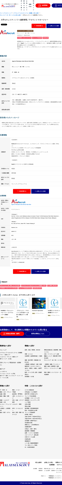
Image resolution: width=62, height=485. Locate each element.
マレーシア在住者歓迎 (30, 396)
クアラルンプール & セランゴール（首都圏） (11, 352)
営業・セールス (29, 354)
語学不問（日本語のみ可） (31, 394)
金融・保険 (3, 394)
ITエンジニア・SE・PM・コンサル (53, 360)
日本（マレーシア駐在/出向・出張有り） (10, 364)
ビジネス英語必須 (29, 390)
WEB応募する (38, 25)
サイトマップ (59, 472)
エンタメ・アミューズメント (5, 405)
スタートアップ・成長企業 (31, 435)
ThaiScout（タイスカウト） (55, 477)
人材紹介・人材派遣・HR (5, 409)
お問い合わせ (59, 468)
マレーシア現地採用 (30, 412)
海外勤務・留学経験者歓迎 (31, 408)
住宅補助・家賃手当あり (31, 420)
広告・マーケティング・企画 (51, 354)
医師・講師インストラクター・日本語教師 (52, 373)
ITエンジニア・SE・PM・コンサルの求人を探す (10, 15)
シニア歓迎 (27, 402)
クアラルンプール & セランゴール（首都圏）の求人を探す (26, 13)
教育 (13, 402)
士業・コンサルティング (18, 397)
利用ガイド (59, 462)
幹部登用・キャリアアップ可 (32, 400)
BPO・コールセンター (17, 409)
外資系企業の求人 (37, 288)
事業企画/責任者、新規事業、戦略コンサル (52, 351)
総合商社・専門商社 (17, 394)
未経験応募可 (28, 426)
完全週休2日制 (28, 422)
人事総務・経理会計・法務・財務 (33, 364)
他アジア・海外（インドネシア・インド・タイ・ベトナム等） (11, 376)
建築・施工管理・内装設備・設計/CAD (33, 361)
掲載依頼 (40, 470)
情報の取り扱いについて (49, 468)
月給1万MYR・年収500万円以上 (33, 416)
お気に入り (53, 25)
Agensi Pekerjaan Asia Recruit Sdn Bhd (21, 204)
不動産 (14, 392)
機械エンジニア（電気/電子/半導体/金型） (52, 357)
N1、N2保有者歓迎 (29, 447)
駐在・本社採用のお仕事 (31, 410)
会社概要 (35, 468)
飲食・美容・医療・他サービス (18, 413)
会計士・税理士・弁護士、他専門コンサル (33, 369)
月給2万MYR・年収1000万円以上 (33, 418)
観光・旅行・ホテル (5, 412)
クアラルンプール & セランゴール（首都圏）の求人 (34, 285)
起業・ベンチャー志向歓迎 (31, 433)
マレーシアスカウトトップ (6, 13)
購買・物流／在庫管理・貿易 (51, 366)
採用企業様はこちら (37, 333)
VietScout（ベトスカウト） (55, 476)
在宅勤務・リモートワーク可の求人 (8, 288)
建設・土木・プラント (5, 392)
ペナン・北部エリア (5, 354)
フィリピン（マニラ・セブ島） (8, 373)
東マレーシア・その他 (5, 358)
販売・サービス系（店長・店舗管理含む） (33, 373)
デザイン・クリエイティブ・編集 (52, 368)
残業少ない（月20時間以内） (32, 424)
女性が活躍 (27, 404)
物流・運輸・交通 (4, 396)
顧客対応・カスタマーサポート (33, 366)
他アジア (2, 369)
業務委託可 (27, 441)
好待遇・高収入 (29, 414)
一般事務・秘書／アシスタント (52, 364)
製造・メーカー (16, 390)
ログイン (59, 464)
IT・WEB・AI (3, 390)
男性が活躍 (27, 406)
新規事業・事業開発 (30, 431)
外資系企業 (27, 439)
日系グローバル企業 (30, 437)
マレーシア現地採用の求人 (25, 288)
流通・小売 (3, 402)
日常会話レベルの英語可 (31, 392)
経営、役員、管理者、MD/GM (32, 350)
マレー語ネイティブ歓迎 (31, 445)
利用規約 (40, 468)
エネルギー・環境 (16, 404)
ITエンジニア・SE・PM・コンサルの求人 (10, 285)
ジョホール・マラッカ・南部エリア (9, 356)
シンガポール (3, 371)
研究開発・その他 (29, 376)
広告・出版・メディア (18, 400)
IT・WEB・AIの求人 (52, 285)
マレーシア (3, 350)
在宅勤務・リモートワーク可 (32, 398)
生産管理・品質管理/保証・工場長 (33, 356)
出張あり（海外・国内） (31, 429)
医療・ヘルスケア (4, 400)
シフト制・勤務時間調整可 (31, 443)
